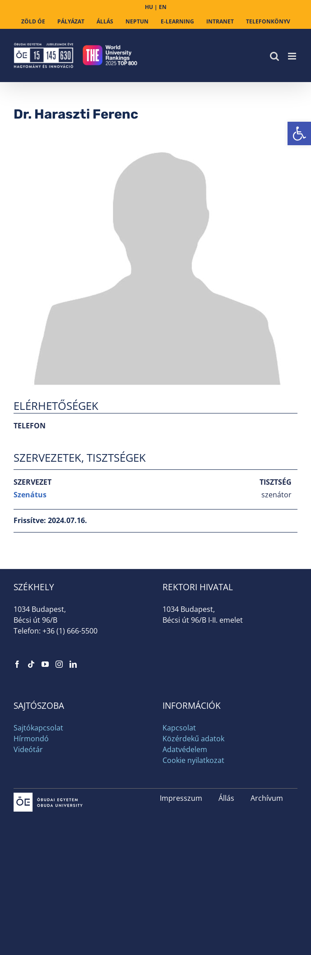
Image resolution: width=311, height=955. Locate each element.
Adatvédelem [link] (184, 749)
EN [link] (163, 7)
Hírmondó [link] (31, 739)
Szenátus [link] (30, 495)
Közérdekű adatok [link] (193, 739)
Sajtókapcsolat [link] (38, 728)
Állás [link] (226, 798)
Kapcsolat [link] (179, 728)
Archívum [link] (267, 798)
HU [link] (149, 7)
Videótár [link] (28, 749)
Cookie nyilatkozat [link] (193, 760)
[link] (299, 133)
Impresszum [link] (181, 798)
